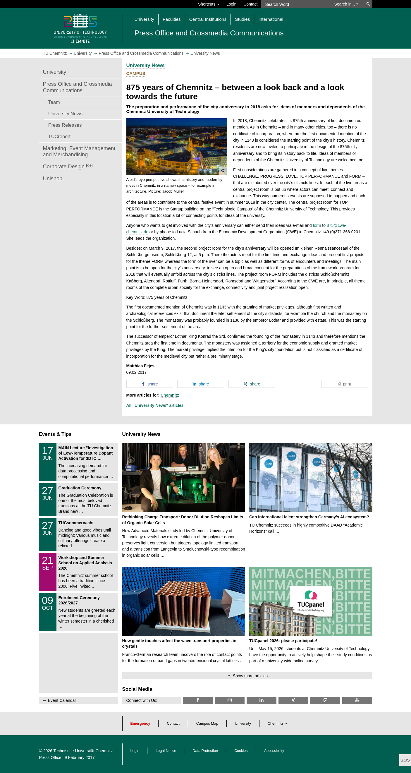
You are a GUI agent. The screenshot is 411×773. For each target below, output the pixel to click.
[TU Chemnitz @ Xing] (293, 700)
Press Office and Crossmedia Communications (77, 87)
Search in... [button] (346, 4)
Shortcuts (208, 4)
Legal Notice (166, 751)
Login (231, 4)
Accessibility (274, 751)
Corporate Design (68, 166)
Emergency (140, 723)
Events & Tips (55, 434)
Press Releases (65, 125)
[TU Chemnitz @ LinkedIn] (261, 700)
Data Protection (205, 751)
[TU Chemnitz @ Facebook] (198, 700)
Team (54, 102)
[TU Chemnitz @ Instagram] (230, 700)
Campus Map (207, 723)
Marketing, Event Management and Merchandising (79, 151)
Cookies (241, 751)
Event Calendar (62, 700)
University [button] (144, 19)
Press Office (50, 757)
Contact (250, 4)
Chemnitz (170, 395)
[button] (176, 146)
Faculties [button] (172, 19)
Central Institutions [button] (207, 19)
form (317, 225)
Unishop (53, 178)
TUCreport (59, 136)
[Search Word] (295, 4)
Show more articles (250, 675)
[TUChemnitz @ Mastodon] (325, 700)
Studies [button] (242, 19)
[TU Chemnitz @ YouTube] (357, 700)
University (54, 72)
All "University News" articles (155, 405)
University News (65, 113)
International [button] (270, 19)
